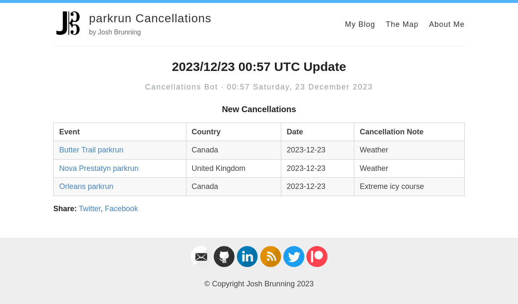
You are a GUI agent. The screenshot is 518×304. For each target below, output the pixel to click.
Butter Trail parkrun (91, 150)
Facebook (121, 208)
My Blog (360, 24)
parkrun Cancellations (150, 18)
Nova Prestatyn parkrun (99, 168)
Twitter (90, 208)
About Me (447, 24)
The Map (402, 24)
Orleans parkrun (86, 186)
